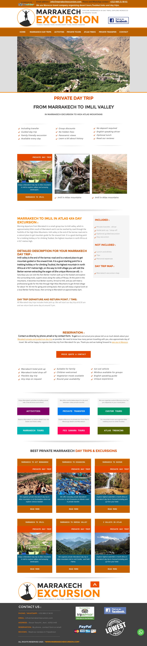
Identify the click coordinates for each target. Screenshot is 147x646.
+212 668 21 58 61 (118, 2)
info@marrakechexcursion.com (66, 2)
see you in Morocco (120, 342)
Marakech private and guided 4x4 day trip (35, 339)
